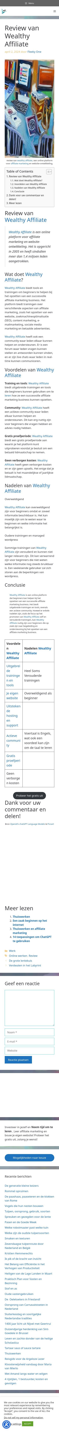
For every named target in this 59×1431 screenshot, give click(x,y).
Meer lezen (15, 203)
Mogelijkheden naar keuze (29, 1157)
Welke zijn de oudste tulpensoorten (27, 1233)
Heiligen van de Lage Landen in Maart (28, 1273)
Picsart (51, 824)
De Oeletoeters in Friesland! (22, 1299)
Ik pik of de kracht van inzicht (23, 1259)
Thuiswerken (21, 917)
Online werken (18, 956)
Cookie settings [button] (13, 1423)
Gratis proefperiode (13, 760)
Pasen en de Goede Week (21, 1222)
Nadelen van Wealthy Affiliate (29, 187)
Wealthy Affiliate (26, 219)
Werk (12, 951)
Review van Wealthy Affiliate (25, 176)
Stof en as (11, 1288)
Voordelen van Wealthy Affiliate (30, 184)
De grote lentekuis (20, 960)
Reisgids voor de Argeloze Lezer (25, 1359)
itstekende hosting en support (13, 715)
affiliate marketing (19, 163)
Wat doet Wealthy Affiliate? (28, 180)
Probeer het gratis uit (29, 795)
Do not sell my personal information (23, 1417)
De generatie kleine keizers (22, 1185)
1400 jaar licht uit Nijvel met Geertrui (28, 1323)
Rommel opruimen (16, 1191)
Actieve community (13, 740)
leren (8, 395)
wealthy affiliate (25, 160)
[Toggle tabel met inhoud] (47, 171)
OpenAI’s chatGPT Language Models (27, 824)
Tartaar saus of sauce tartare (23, 1348)
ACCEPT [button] (27, 1423)
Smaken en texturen (17, 1238)
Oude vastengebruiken (19, 1294)
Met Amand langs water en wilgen (26, 1373)
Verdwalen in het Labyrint (25, 965)
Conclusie (19, 191)
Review (33, 956)
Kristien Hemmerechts (19, 1253)
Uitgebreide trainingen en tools (13, 675)
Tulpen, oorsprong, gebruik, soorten (27, 1211)
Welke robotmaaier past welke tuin (26, 1227)
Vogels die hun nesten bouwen (24, 1206)
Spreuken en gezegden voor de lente (28, 1217)
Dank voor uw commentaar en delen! (26, 197)
